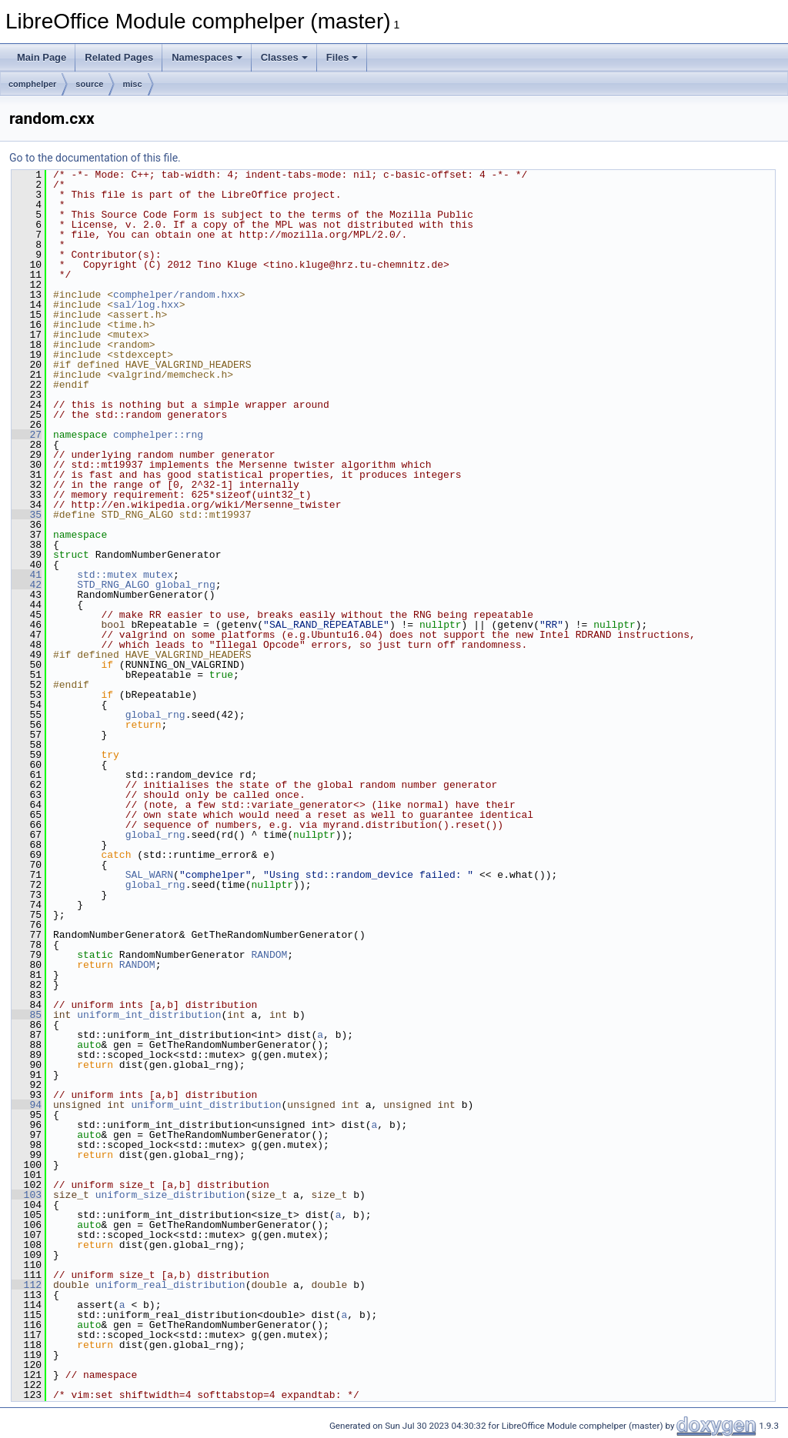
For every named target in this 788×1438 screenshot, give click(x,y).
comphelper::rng (158, 435)
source (89, 83)
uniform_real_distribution (170, 1285)
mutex (158, 575)
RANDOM (269, 955)
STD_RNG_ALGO (113, 585)
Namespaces (207, 57)
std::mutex (107, 575)
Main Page (41, 57)
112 (27, 1285)
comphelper (32, 83)
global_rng (185, 585)
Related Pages (119, 57)
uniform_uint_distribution (206, 1105)
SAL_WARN (149, 875)
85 (27, 1015)
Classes (284, 57)
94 (27, 1105)
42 (27, 585)
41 (27, 575)
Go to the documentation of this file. (95, 158)
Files (342, 57)
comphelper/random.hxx (176, 295)
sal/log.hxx (146, 305)
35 (27, 515)
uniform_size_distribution (170, 1195)
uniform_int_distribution (149, 1015)
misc (132, 83)
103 (27, 1195)
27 (27, 435)
